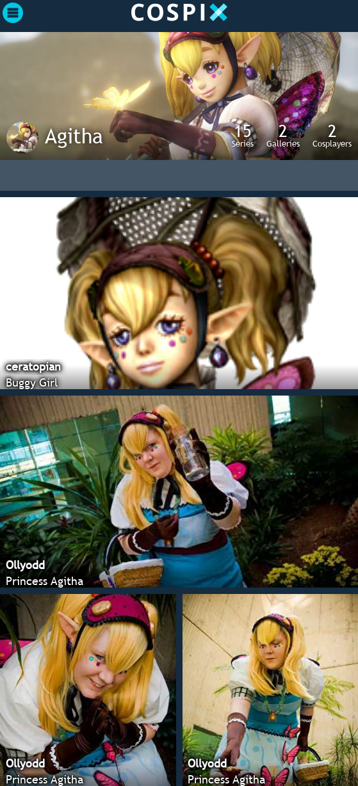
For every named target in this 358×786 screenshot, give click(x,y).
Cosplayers (332, 135)
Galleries (283, 135)
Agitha (74, 135)
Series (243, 135)
